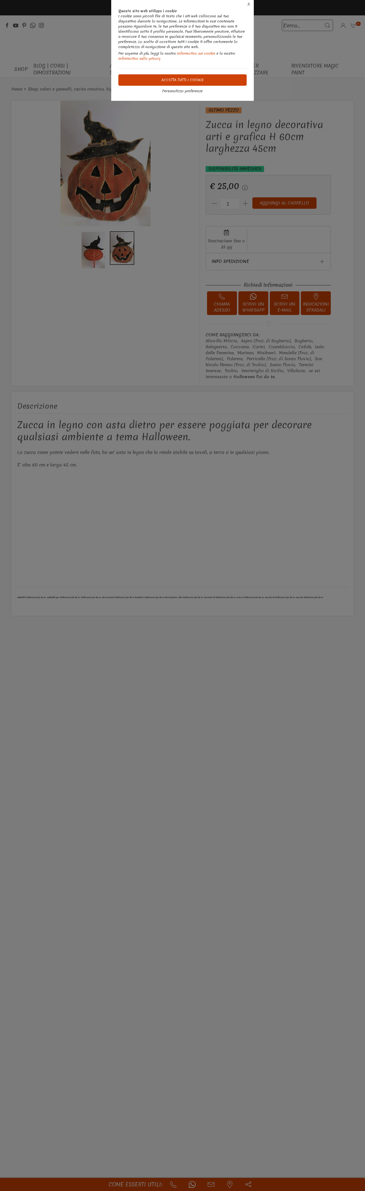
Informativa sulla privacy (139, 58)
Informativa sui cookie (196, 53)
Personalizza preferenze (182, 91)
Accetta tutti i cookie (182, 79)
